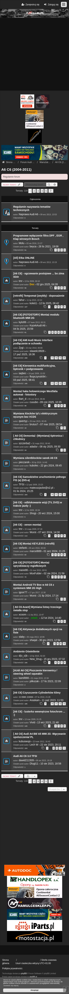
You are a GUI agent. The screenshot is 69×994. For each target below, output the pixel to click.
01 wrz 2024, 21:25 (54, 551)
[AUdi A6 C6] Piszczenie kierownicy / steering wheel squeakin (35, 672)
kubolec (34, 465)
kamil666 (24, 678)
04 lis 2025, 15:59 (23, 328)
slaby (22, 636)
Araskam (35, 700)
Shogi (33, 513)
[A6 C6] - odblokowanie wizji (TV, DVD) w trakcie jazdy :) (37, 504)
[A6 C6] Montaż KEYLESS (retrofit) (33, 543)
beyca (33, 246)
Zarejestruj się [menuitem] (30, 4)
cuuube (34, 402)
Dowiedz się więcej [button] (10, 985)
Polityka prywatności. (12, 968)
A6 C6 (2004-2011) (16, 169)
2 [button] (34, 190)
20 (64, 358)
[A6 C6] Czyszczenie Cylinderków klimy (37, 692)
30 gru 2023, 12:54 (49, 640)
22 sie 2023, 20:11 (50, 744)
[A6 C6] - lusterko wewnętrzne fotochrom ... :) (39, 713)
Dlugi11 (34, 763)
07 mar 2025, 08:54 (51, 424)
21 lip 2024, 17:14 (48, 595)
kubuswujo (25, 741)
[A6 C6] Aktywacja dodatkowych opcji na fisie (37, 631)
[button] (50, 191)
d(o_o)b (23, 655)
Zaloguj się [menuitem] (51, 4)
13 (60, 383)
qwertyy (23, 421)
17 (52, 358)
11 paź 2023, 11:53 (52, 700)
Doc (32, 284)
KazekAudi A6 (37, 325)
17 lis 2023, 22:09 (51, 681)
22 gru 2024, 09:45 (51, 465)
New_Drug (36, 659)
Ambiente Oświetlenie (26, 651)
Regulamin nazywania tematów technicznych (31, 208)
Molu (21, 243)
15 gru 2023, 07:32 (54, 659)
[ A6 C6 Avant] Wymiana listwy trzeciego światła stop (37, 609)
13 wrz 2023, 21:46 (48, 722)
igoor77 (23, 592)
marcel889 (35, 551)
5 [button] (46, 190)
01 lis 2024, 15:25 (23, 491)
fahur (21, 300)
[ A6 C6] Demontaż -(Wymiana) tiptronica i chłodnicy (38, 437)
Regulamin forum (11, 176)
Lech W (34, 744)
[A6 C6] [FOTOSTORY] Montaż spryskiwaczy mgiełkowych (31, 564)
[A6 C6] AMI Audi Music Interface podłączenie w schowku (33, 342)
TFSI (21, 484)
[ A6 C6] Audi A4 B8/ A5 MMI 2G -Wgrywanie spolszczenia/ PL (39, 735)
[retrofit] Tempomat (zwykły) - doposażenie (38, 295)
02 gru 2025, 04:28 (47, 284)
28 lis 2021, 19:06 (48, 246)
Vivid (32, 722)
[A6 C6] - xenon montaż (27, 524)
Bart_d (22, 398)
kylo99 (22, 322)
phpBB (23, 973)
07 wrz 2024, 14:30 (49, 532)
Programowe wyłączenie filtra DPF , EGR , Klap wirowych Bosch (38, 237)
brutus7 (34, 424)
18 (56, 358)
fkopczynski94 (37, 376)
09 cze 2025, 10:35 (51, 402)
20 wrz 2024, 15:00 (49, 513)
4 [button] (42, 190)
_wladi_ (34, 618)
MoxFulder (36, 573)
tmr (20, 281)
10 (52, 494)
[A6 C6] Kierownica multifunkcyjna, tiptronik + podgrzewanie (34, 367)
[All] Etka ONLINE (23, 258)
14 (64, 383)
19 (60, 358)
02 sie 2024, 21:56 (54, 573)
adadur (34, 446)
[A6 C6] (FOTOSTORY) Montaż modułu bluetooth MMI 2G (36, 316)
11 (52, 383)
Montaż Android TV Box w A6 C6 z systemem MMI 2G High (33, 586)
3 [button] (38, 190)
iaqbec (22, 373)
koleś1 (33, 303)
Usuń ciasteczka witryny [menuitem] (27, 963)
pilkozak (34, 681)
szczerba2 (24, 443)
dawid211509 (26, 760)
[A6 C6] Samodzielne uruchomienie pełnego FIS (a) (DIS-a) (39, 479)
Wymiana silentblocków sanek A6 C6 (35, 458)
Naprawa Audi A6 (28, 214)
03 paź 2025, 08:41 (24, 380)
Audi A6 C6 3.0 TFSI (25, 756)
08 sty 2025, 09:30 (50, 446)
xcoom (22, 614)
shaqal (33, 640)
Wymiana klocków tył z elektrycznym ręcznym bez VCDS (35, 415)
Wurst (33, 532)
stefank (23, 548)
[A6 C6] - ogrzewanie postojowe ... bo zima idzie (38, 275)
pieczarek (24, 462)
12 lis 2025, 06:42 (49, 303)
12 (56, 383)
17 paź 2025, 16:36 (24, 354)
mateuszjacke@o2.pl (41, 487)
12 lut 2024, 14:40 (51, 618)
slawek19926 (37, 351)
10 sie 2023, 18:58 (50, 763)
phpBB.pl (33, 977)
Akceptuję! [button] (34, 990)
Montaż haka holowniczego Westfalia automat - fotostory (35, 393)
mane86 (23, 570)
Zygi (21, 347)
